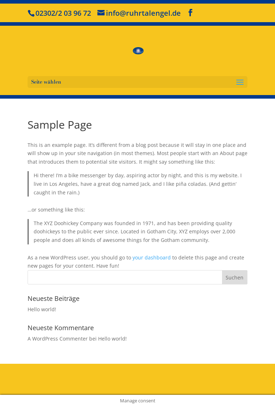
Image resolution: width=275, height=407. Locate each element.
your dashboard (151, 257)
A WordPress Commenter (58, 338)
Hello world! (42, 309)
